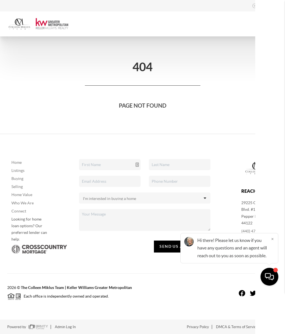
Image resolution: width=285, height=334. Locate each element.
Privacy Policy (198, 327)
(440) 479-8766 (254, 231)
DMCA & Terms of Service (237, 327)
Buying (17, 178)
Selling (17, 186)
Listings (17, 170)
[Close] (272, 280)
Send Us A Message (182, 246)
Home (16, 162)
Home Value (21, 194)
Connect (18, 211)
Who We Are (22, 203)
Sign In (263, 6)
